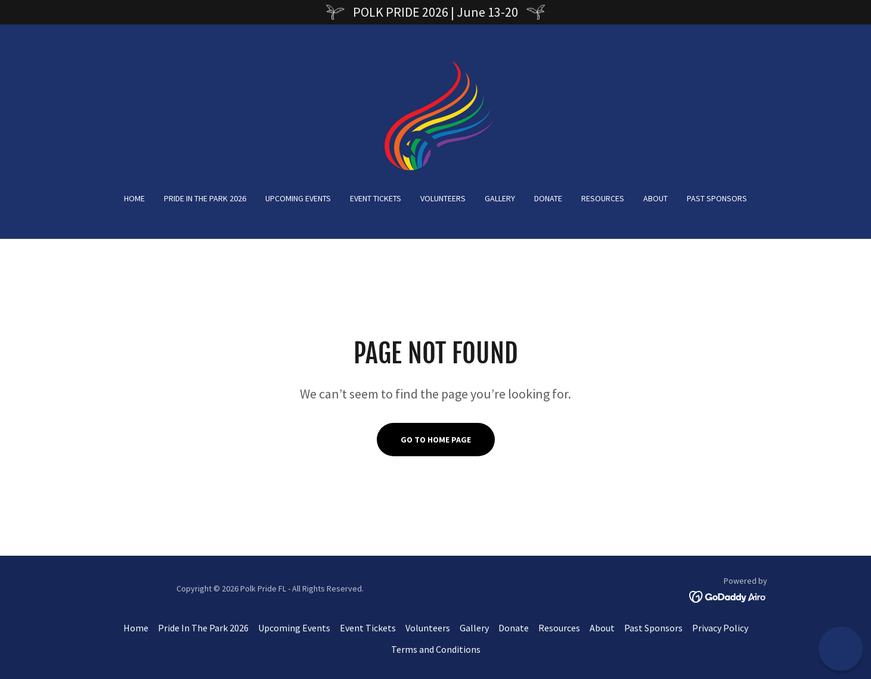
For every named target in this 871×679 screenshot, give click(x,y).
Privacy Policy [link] (720, 628)
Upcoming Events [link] (298, 198)
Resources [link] (602, 198)
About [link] (655, 198)
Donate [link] (548, 198)
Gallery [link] (500, 198)
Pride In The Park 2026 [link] (205, 198)
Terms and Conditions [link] (436, 649)
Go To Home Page (436, 439)
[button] (841, 649)
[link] (435, 116)
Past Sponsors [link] (717, 198)
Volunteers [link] (443, 198)
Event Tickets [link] (375, 198)
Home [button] (135, 628)
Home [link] (134, 198)
